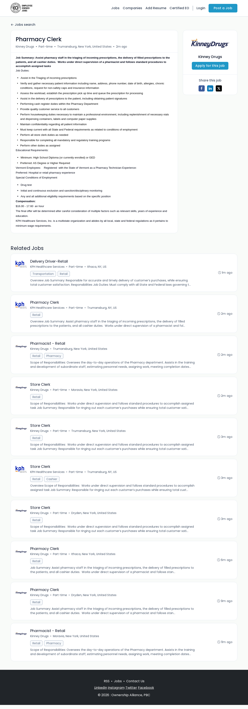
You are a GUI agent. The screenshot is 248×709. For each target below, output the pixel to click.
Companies (132, 8)
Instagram (116, 691)
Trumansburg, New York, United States (84, 47)
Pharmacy (54, 357)
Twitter (131, 691)
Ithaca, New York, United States (93, 557)
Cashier (52, 481)
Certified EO (179, 8)
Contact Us (135, 685)
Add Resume (155, 8)
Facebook (146, 691)
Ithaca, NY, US (97, 267)
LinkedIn (100, 691)
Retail (64, 274)
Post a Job (223, 8)
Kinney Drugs (25, 47)
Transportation (43, 274)
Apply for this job (210, 65)
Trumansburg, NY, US (102, 308)
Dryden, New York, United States (94, 516)
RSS (106, 685)
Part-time (46, 47)
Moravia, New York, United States (94, 391)
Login (201, 8)
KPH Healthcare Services (47, 267)
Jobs (115, 8)
